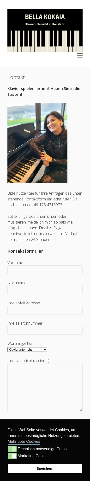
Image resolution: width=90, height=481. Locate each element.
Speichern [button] (45, 468)
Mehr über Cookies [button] (24, 441)
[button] (12, 449)
